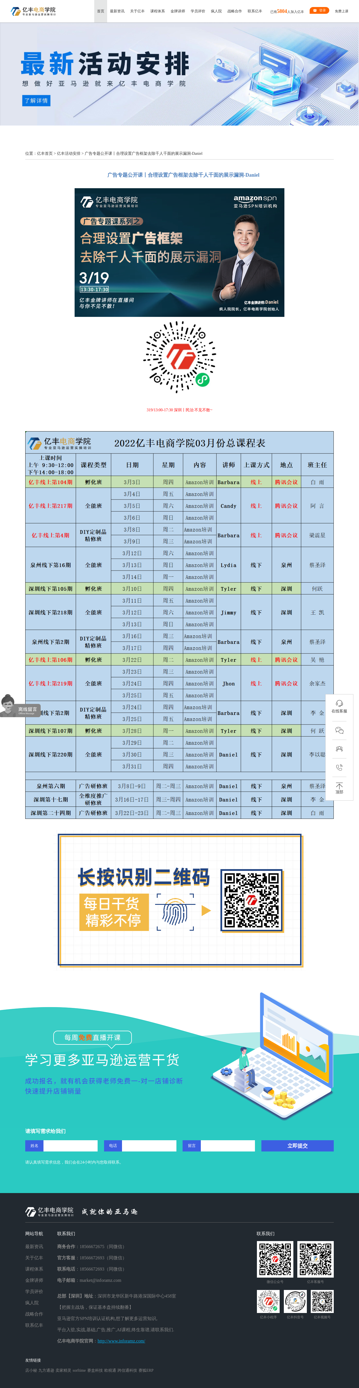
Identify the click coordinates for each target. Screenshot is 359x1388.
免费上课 (341, 11)
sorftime (79, 1370)
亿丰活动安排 (68, 153)
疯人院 (216, 11)
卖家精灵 (63, 1370)
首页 (100, 11)
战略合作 (234, 11)
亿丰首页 (45, 153)
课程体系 (157, 11)
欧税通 (110, 1370)
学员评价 (198, 11)
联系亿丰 (255, 11)
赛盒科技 (95, 1370)
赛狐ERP (146, 1370)
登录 (319, 10)
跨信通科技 (127, 1370)
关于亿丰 (137, 11)
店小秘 (31, 1370)
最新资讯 (117, 11)
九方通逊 (46, 1370)
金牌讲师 (178, 11)
